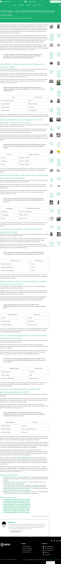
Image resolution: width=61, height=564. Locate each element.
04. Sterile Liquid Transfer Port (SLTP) (59, 212)
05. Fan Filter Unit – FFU (59, 178)
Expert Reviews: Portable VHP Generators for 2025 (16, 511)
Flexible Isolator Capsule (51, 89)
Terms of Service (56, 559)
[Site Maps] (43, 552)
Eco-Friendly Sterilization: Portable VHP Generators (16, 512)
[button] (60, 5)
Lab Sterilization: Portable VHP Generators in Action (16, 501)
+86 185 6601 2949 (7, 1)
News (34, 5)
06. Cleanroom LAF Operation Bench (51, 195)
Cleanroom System (26, 552)
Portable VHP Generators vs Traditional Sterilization (16, 477)
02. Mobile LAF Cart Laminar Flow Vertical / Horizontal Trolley (59, 111)
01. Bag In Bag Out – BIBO (59, 194)
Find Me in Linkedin (16, 531)
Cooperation (21, 5)
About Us (40, 5)
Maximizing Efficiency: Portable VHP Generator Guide (17, 506)
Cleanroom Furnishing (27, 550)
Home (14, 5)
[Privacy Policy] (43, 554)
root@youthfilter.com (32, 1)
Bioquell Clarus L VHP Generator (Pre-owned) (15, 482)
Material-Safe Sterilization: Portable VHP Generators (16, 509)
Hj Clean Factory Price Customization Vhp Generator (16, 488)
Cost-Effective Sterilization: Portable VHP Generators (16, 499)
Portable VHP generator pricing (25, 457)
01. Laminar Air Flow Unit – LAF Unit (59, 144)
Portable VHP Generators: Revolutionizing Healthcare (17, 504)
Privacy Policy (48, 554)
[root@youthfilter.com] (25, 1)
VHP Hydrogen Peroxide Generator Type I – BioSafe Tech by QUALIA (20, 485)
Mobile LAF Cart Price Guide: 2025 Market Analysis (16, 507)
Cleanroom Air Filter (26, 546)
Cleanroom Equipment (27, 548)
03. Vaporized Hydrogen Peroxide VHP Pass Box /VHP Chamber (51, 37)
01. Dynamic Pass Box (52, 143)
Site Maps (47, 552)
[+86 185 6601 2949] (1, 1)
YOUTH (38, 352)
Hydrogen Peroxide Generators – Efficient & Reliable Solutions (19, 491)
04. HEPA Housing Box (52, 211)
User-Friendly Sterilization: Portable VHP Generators (16, 502)
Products (28, 5)
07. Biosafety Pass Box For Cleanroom (51, 244)
